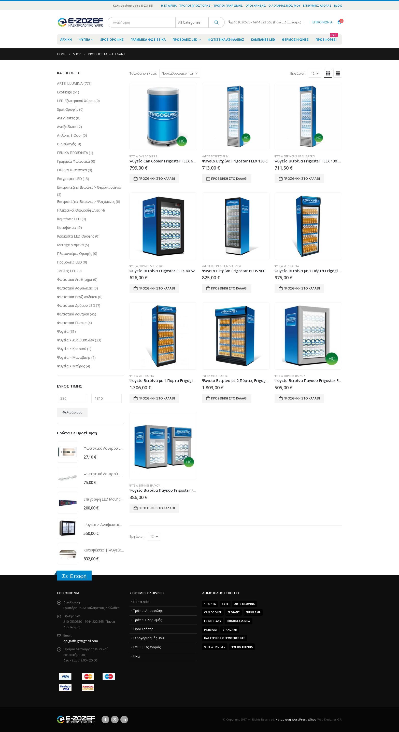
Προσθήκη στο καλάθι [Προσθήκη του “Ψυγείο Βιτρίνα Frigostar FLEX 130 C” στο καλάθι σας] (229, 178)
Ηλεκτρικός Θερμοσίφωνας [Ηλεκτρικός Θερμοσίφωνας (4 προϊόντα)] (224, 638)
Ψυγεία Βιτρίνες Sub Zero (146, 266)
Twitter (115, 719)
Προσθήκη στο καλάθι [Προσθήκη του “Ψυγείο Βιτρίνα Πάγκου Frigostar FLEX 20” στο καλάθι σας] (157, 508)
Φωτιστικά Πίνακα (72, 322)
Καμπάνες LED (263, 39)
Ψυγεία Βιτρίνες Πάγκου (290, 376)
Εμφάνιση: (298, 73)
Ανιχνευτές (66, 118)
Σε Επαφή (74, 576)
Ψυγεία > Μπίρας (71, 366)
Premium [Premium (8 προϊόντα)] (210, 629)
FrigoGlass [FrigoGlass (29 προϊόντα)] (212, 621)
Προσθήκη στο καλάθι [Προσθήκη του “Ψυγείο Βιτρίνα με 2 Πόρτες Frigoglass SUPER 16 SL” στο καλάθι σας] (229, 398)
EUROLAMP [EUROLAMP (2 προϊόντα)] (253, 612)
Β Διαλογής (66, 144)
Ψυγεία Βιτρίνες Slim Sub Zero (295, 156)
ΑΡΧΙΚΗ (66, 39)
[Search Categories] (192, 22)
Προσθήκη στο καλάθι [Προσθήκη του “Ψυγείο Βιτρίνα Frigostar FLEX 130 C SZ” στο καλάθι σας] (302, 178)
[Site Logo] (80, 22)
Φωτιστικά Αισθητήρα (74, 279)
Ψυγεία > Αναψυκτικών (75, 340)
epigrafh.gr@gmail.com (80, 641)
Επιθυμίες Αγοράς (317, 5)
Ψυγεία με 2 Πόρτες (215, 376)
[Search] (216, 22)
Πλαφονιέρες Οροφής (74, 253)
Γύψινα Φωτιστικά (72, 170)
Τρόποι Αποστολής (194, 5)
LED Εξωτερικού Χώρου (76, 100)
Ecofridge (64, 92)
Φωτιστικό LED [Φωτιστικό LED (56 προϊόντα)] (214, 646)
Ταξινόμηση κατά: (143, 73)
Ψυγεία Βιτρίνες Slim (215, 156)
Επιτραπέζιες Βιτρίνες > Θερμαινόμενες (89, 187)
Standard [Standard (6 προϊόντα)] (229, 629)
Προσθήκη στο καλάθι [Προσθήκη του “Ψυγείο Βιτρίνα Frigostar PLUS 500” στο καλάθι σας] (229, 288)
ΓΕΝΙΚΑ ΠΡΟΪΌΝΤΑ (72, 152)
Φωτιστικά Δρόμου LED (76, 305)
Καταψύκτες (67, 227)
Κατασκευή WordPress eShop (296, 719)
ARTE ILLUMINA (70, 83)
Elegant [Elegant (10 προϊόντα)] (233, 612)
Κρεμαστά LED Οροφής (75, 236)
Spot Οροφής (112, 39)
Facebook (105, 719)
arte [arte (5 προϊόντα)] (225, 604)
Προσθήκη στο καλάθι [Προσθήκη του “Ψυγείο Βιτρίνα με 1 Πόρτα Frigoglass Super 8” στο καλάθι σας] (302, 288)
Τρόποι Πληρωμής (228, 5)
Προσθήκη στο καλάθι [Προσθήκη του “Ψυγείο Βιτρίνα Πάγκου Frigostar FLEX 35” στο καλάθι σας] (302, 398)
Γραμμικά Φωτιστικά (148, 39)
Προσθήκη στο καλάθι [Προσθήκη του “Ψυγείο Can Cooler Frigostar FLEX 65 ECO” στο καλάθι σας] (157, 178)
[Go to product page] (163, 116)
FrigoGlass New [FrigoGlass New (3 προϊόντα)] (238, 621)
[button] (328, 73)
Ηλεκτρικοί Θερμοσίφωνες (78, 210)
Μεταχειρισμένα (70, 244)
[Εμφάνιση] (315, 73)
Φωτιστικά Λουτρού (73, 314)
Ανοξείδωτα (67, 126)
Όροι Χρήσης (256, 5)
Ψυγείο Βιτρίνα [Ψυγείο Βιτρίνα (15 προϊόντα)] (242, 646)
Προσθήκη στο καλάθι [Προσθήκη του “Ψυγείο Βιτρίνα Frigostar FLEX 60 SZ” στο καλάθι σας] (157, 288)
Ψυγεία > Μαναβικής (73, 357)
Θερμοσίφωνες (295, 39)
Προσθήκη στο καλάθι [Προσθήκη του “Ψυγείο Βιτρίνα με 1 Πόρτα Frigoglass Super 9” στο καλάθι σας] (157, 398)
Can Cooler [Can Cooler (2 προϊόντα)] (213, 612)
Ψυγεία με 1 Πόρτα (287, 266)
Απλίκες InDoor (69, 135)
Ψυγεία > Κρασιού (71, 348)
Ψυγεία (84, 39)
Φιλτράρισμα (72, 412)
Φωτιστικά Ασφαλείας (226, 39)
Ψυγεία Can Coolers (143, 156)
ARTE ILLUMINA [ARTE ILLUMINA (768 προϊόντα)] (244, 604)
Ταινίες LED (66, 270)
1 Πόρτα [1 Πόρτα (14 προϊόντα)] (210, 604)
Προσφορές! (327, 38)
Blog (338, 5)
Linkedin (124, 719)
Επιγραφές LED (69, 178)
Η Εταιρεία (169, 5)
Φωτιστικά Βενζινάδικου (77, 296)
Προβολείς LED (185, 39)
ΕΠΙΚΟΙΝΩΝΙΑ (322, 22)
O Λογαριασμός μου (284, 5)
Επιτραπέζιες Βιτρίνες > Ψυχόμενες (86, 201)
